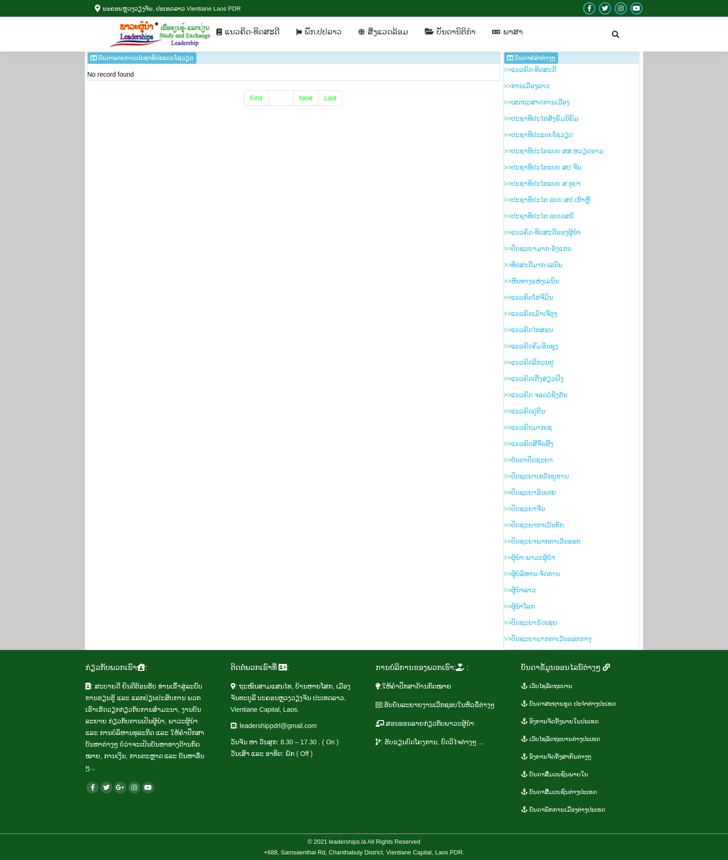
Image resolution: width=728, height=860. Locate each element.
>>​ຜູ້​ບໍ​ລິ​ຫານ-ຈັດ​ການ (532, 574)
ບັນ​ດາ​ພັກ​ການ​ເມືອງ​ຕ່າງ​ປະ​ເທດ (563, 809)
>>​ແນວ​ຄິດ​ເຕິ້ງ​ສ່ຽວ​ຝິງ (534, 378)
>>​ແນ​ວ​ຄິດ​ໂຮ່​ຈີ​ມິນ (528, 297)
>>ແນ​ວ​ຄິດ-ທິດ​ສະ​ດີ (530, 69)
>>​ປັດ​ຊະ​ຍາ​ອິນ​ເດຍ (530, 492)
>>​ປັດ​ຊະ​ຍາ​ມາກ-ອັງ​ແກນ (538, 248)
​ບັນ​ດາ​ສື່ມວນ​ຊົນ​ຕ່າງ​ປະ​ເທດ (559, 791)
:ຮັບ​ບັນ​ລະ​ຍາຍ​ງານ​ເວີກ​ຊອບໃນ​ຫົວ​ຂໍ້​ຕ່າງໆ (435, 705)
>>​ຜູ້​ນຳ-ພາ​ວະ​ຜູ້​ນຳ (529, 557)
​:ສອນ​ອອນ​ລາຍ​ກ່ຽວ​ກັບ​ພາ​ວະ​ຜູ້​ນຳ (425, 723)
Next (305, 98)
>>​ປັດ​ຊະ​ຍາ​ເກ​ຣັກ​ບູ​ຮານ (536, 476)
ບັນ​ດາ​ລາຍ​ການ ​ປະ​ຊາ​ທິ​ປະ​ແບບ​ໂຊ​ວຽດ (142, 57)
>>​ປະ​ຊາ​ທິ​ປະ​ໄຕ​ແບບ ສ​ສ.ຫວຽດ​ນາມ (554, 151)
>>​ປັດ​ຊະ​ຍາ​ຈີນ (524, 508)
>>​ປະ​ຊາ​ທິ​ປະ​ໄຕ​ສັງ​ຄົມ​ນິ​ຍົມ (541, 118)
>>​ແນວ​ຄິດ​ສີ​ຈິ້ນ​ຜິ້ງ (528, 443)
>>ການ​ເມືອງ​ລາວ (527, 86)
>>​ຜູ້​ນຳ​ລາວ (520, 590)
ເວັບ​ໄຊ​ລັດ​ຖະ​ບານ (547, 686)
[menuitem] (247, 32)
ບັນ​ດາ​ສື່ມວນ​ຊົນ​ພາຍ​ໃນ (555, 774)
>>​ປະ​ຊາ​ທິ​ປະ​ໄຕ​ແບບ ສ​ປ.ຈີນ (542, 167)
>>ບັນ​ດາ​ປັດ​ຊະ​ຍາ (528, 460)
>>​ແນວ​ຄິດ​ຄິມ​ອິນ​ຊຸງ (531, 346)
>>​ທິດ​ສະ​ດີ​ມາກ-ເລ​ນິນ (533, 265)
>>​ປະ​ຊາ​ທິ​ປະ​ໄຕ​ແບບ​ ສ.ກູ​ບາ (542, 183)
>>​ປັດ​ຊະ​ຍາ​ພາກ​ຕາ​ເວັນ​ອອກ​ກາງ (548, 639)
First (256, 98)
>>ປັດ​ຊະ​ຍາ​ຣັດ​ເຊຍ (530, 622)
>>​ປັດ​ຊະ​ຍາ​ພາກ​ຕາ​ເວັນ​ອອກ (542, 541)
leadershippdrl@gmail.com (278, 725)
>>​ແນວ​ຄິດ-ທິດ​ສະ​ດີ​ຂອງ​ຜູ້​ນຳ (542, 232)
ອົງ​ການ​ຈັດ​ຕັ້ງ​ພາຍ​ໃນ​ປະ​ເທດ (560, 721)
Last (330, 98)
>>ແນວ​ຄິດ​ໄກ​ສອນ (528, 330)
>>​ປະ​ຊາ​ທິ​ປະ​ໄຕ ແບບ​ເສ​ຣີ (539, 216)
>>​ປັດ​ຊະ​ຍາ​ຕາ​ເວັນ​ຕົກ (534, 525)
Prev (281, 98)
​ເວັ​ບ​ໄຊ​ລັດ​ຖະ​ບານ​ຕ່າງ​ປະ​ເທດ (561, 738)
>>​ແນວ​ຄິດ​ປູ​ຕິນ (524, 411)
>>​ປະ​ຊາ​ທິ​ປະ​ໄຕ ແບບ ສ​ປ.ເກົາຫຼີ (547, 200)
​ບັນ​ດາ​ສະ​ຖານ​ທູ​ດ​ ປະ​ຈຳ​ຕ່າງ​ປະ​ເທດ (568, 703)
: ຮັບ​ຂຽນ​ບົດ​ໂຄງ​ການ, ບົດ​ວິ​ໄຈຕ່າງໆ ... (429, 742)
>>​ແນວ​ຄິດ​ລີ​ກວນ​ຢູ (529, 362)
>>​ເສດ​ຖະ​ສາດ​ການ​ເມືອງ (537, 102)
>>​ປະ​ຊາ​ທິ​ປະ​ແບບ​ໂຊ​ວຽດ (538, 134)
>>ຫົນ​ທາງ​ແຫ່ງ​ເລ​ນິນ (531, 281)
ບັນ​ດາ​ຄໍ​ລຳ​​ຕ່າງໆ (531, 57)
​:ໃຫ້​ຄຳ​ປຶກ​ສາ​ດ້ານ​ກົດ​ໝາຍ (413, 686)
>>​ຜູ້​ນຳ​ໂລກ (519, 606)
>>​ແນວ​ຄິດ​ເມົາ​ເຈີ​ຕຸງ (530, 313)
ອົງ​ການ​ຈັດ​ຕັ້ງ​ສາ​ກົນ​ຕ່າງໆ (556, 756)
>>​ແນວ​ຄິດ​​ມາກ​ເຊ (528, 427)
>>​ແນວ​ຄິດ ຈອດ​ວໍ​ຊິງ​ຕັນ (535, 395)
